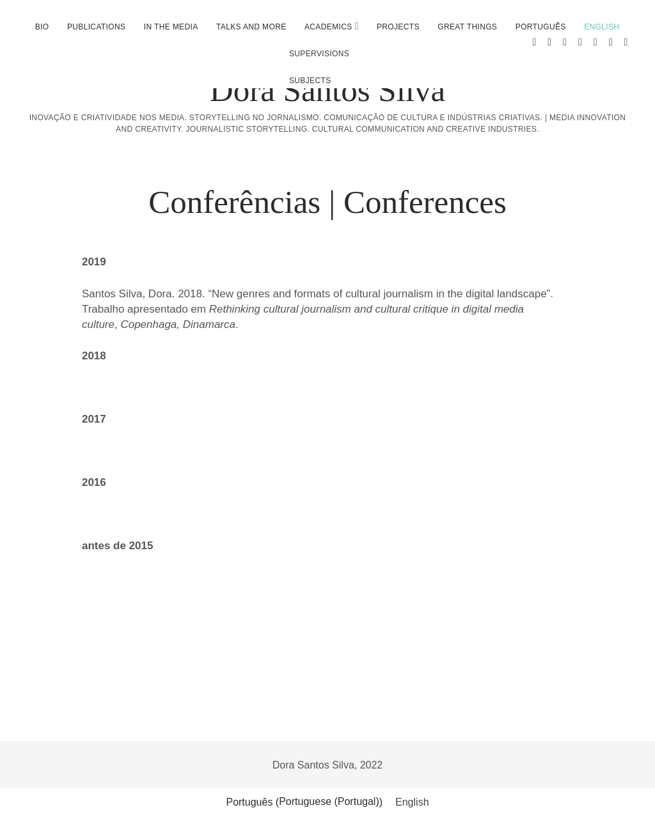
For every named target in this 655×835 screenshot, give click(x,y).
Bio (42, 26)
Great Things (467, 26)
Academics (328, 26)
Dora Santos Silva (327, 90)
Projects (398, 26)
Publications (96, 26)
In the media (171, 26)
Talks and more (251, 26)
